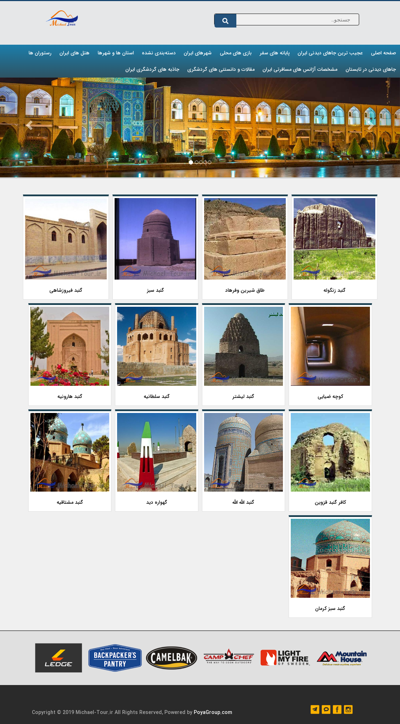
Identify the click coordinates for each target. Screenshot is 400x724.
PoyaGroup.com (213, 712)
